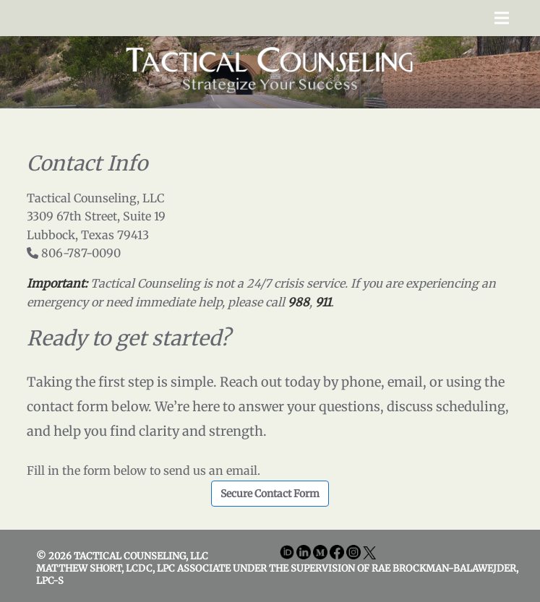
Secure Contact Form (270, 493)
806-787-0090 (81, 253)
